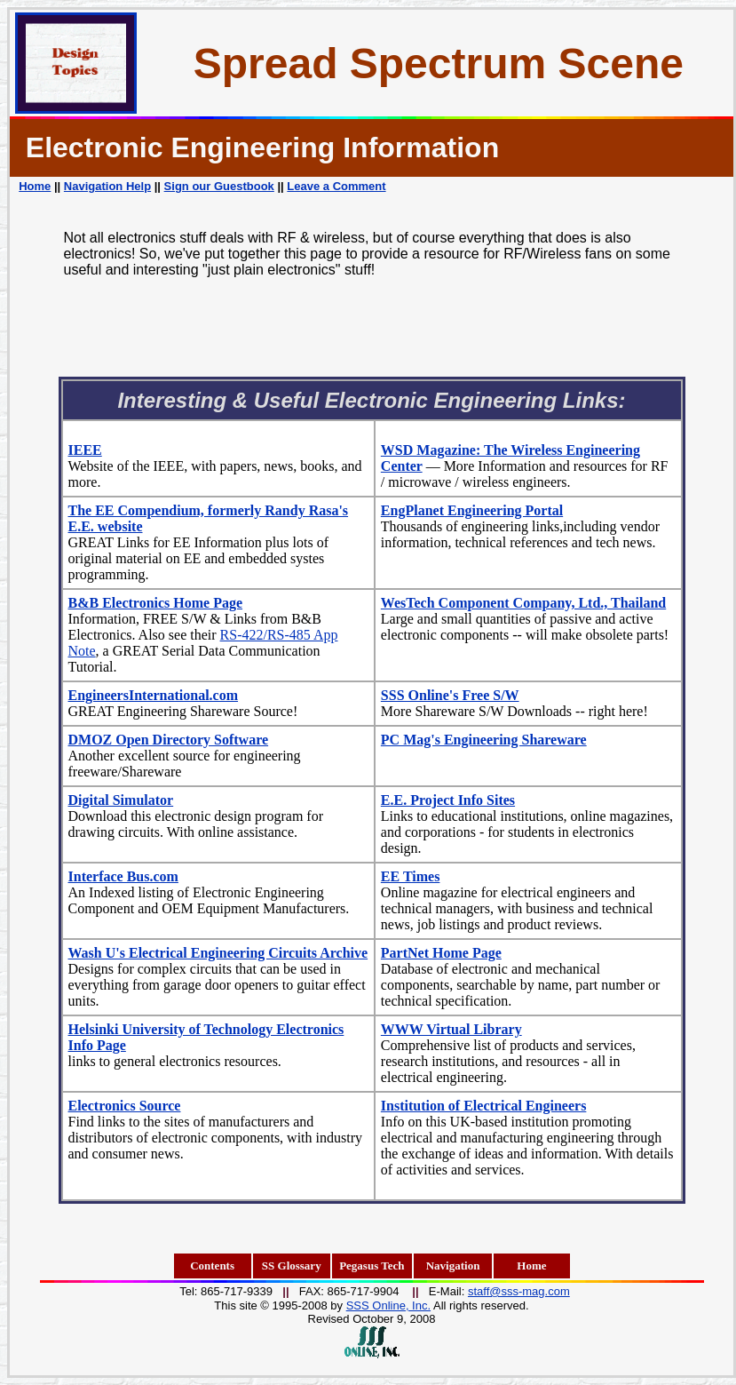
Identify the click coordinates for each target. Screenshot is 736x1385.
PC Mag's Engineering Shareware (484, 739)
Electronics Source (124, 1105)
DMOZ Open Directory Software (168, 739)
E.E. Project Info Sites (448, 800)
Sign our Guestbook (219, 186)
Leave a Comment (336, 186)
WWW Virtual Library (451, 1029)
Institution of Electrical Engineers (484, 1105)
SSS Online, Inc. (388, 1305)
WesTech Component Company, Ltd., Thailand (523, 602)
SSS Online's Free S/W (450, 695)
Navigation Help (107, 186)
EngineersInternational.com (153, 695)
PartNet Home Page (441, 952)
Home (35, 186)
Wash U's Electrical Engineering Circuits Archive (218, 952)
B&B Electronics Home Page (155, 602)
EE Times (410, 876)
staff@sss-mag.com (519, 1291)
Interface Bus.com (123, 876)
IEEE (85, 450)
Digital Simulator (121, 800)
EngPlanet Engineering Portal (472, 510)
